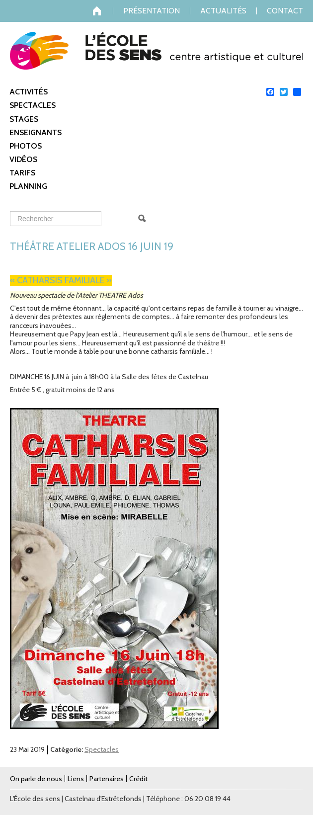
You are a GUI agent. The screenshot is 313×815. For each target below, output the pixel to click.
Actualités (223, 10)
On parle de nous (36, 778)
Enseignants (35, 132)
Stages (23, 119)
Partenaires (106, 778)
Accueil (103, 10)
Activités (28, 91)
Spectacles (32, 105)
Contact (285, 10)
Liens (76, 778)
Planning (28, 186)
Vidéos (23, 159)
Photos (25, 146)
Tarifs (22, 172)
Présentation (151, 10)
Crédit (138, 778)
